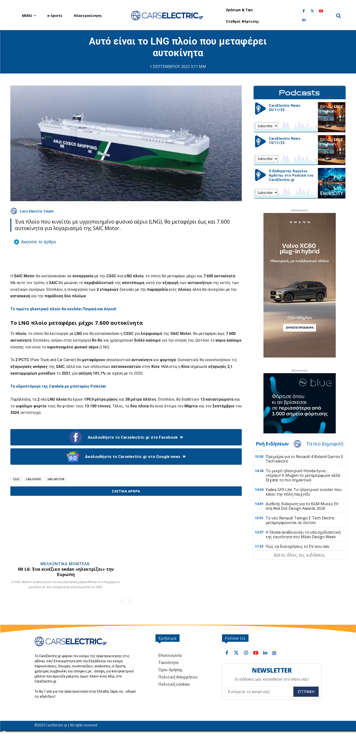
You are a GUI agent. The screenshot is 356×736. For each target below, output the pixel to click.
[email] (259, 692)
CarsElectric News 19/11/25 (284, 140)
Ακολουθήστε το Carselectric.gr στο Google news (126, 456)
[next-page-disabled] (129, 601)
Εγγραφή (306, 692)
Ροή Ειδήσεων (272, 443)
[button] (338, 15)
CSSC (16, 479)
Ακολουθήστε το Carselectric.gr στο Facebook (125, 437)
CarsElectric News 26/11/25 (284, 107)
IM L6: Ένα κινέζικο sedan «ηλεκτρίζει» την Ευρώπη (66, 571)
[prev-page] (121, 601)
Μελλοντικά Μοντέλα (65, 563)
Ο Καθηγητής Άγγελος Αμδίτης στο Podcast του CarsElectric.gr (291, 175)
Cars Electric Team (37, 211)
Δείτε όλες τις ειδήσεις (299, 555)
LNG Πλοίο (33, 479)
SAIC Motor (55, 479)
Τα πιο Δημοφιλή (324, 443)
